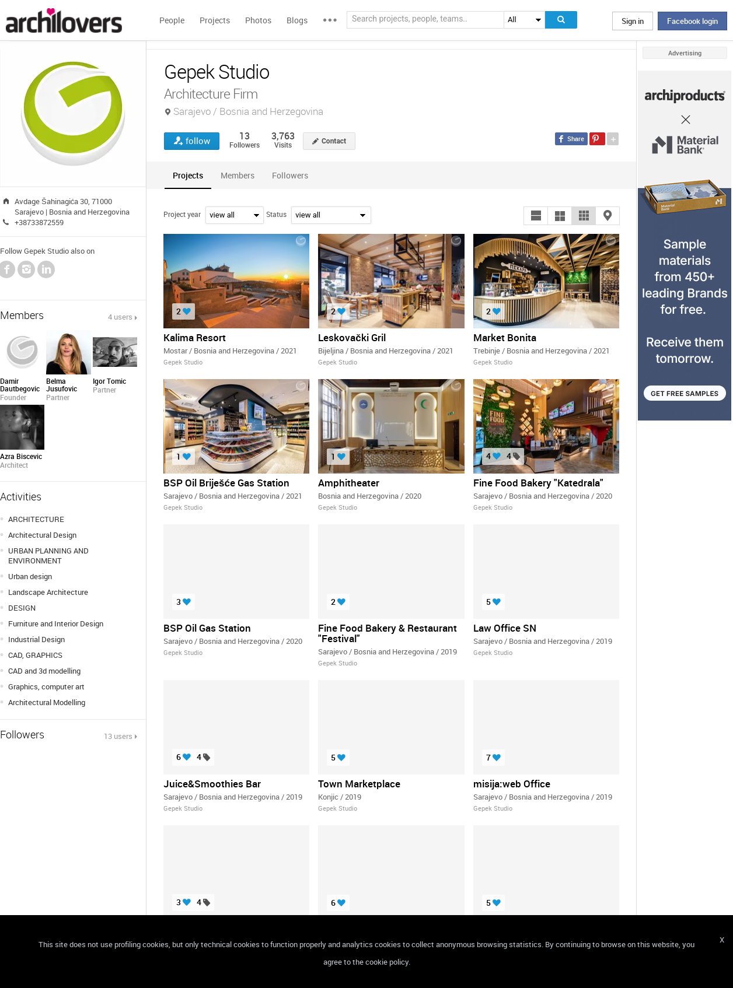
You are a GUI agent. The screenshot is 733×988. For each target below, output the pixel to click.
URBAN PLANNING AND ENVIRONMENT (48, 555)
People (171, 20)
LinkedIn (46, 269)
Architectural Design (42, 535)
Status (276, 214)
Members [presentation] (237, 175)
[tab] (188, 175)
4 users (120, 316)
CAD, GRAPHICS (35, 655)
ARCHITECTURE (36, 519)
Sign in (633, 21)
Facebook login (692, 21)
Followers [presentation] (290, 175)
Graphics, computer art (46, 686)
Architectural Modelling (46, 702)
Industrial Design (36, 639)
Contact (334, 141)
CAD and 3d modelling (44, 670)
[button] (535, 215)
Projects (215, 20)
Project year (182, 214)
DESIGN (22, 607)
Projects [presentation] (188, 175)
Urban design (30, 576)
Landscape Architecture (48, 592)
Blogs (297, 20)
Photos (258, 20)
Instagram (26, 269)
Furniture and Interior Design (55, 623)
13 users (118, 736)
